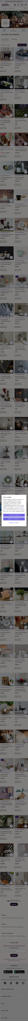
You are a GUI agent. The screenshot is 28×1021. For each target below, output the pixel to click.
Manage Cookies (14, 522)
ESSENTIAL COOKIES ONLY (14, 518)
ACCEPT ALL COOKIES (14, 515)
